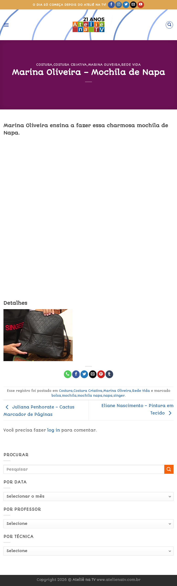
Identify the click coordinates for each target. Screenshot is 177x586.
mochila (69, 395)
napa (107, 395)
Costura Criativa (70, 64)
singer (119, 395)
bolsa (56, 395)
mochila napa (89, 395)
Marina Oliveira (104, 64)
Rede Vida (131, 64)
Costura (44, 64)
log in (53, 430)
